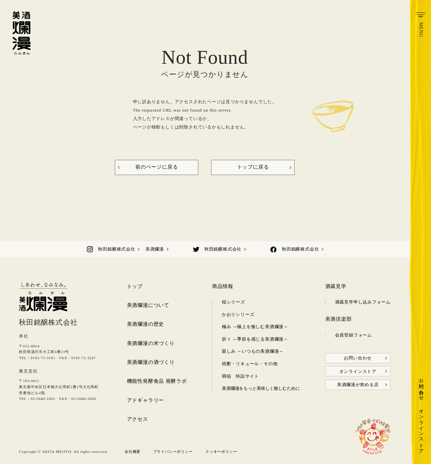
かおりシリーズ (238, 314)
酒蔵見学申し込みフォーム (363, 301)
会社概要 (132, 452)
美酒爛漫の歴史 (145, 324)
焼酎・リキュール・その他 (249, 363)
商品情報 (222, 286)
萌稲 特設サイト (240, 376)
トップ (135, 286)
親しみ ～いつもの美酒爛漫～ (253, 351)
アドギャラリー (145, 400)
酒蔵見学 (335, 286)
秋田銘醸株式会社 (116, 249)
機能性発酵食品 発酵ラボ (157, 381)
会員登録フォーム (353, 335)
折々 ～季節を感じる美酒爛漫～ (255, 339)
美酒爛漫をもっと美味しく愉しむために (261, 388)
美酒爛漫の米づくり (151, 343)
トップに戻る (253, 167)
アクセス (137, 419)
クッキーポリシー (221, 452)
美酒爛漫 (154, 249)
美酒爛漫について (148, 305)
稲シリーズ (233, 301)
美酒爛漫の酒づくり (151, 362)
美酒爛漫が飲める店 (358, 384)
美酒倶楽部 (338, 319)
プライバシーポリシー (173, 452)
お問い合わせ (421, 386)
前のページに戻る (156, 167)
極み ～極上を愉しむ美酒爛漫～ (255, 326)
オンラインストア (421, 428)
